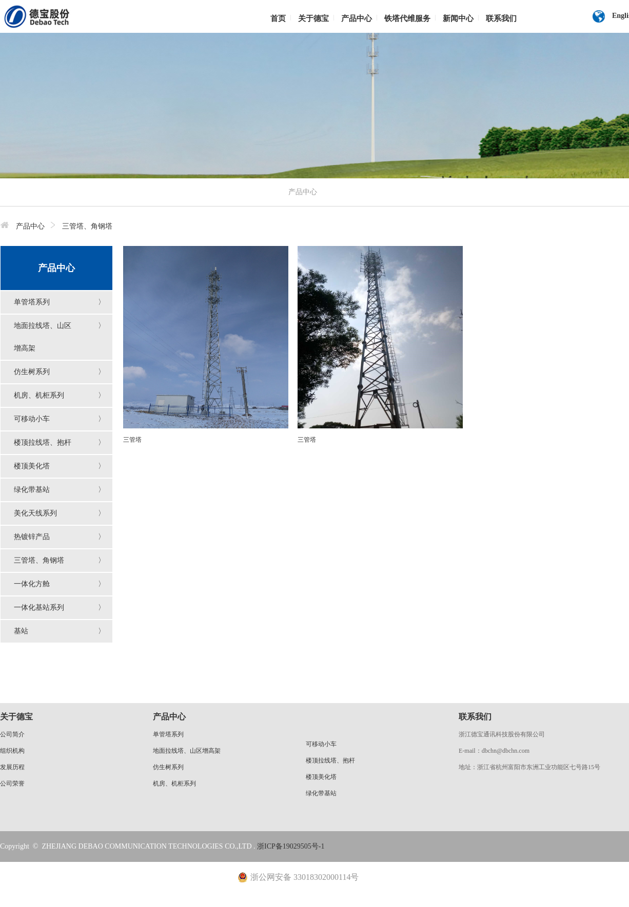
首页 (278, 18)
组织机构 (12, 750)
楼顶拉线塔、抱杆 (42, 442)
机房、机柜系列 (39, 395)
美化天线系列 (35, 513)
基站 (21, 631)
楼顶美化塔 (32, 466)
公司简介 (12, 734)
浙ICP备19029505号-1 (290, 846)
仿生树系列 (32, 372)
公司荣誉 (12, 783)
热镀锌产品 (32, 537)
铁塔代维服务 (407, 18)
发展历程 (12, 767)
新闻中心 (458, 18)
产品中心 (356, 18)
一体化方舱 (32, 584)
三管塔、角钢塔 (39, 560)
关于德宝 (313, 18)
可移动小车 (32, 419)
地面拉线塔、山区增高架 (187, 750)
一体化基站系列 (39, 607)
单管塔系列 (32, 302)
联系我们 (501, 18)
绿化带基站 (32, 489)
